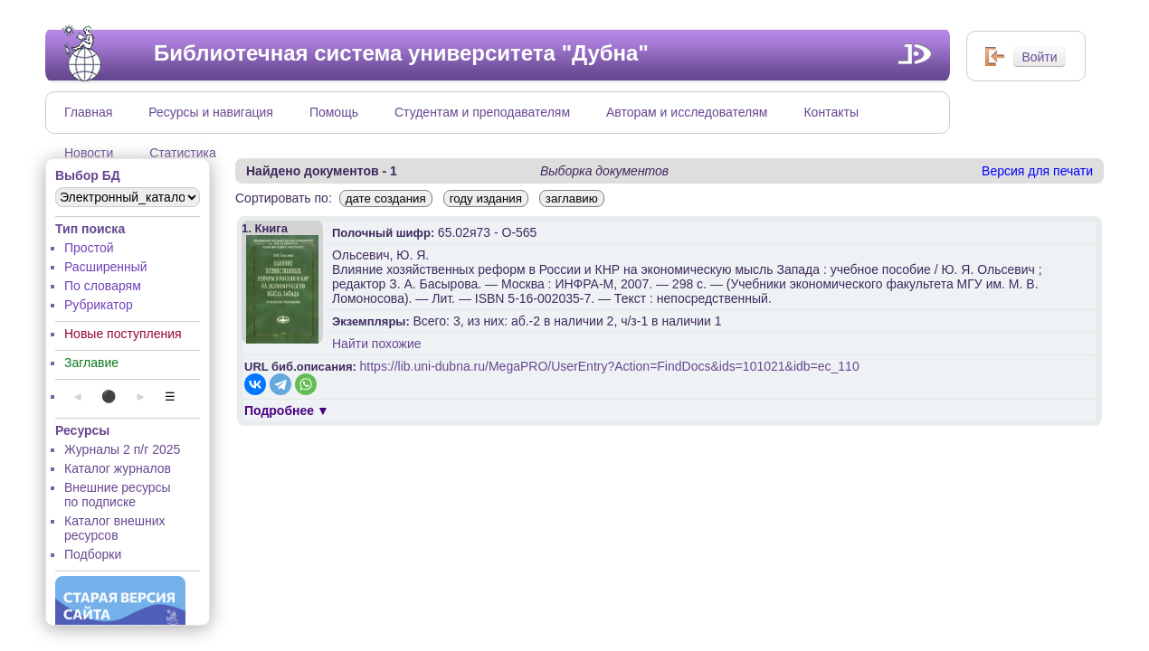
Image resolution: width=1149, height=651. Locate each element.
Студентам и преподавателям (482, 112)
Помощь (333, 112)
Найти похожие (377, 343)
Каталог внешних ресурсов (115, 528)
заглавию (572, 198)
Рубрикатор (98, 304)
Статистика (182, 153)
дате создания (386, 198)
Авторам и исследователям (686, 112)
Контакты (830, 112)
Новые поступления (123, 333)
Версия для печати (1037, 171)
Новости (88, 153)
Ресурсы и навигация (210, 112)
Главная (88, 112)
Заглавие (91, 362)
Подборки (92, 554)
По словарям (102, 285)
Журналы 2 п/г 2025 (122, 449)
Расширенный (105, 266)
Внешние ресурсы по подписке (117, 494)
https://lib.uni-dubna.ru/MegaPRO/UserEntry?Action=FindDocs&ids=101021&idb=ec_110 (609, 366)
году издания (486, 198)
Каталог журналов (117, 468)
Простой (89, 248)
